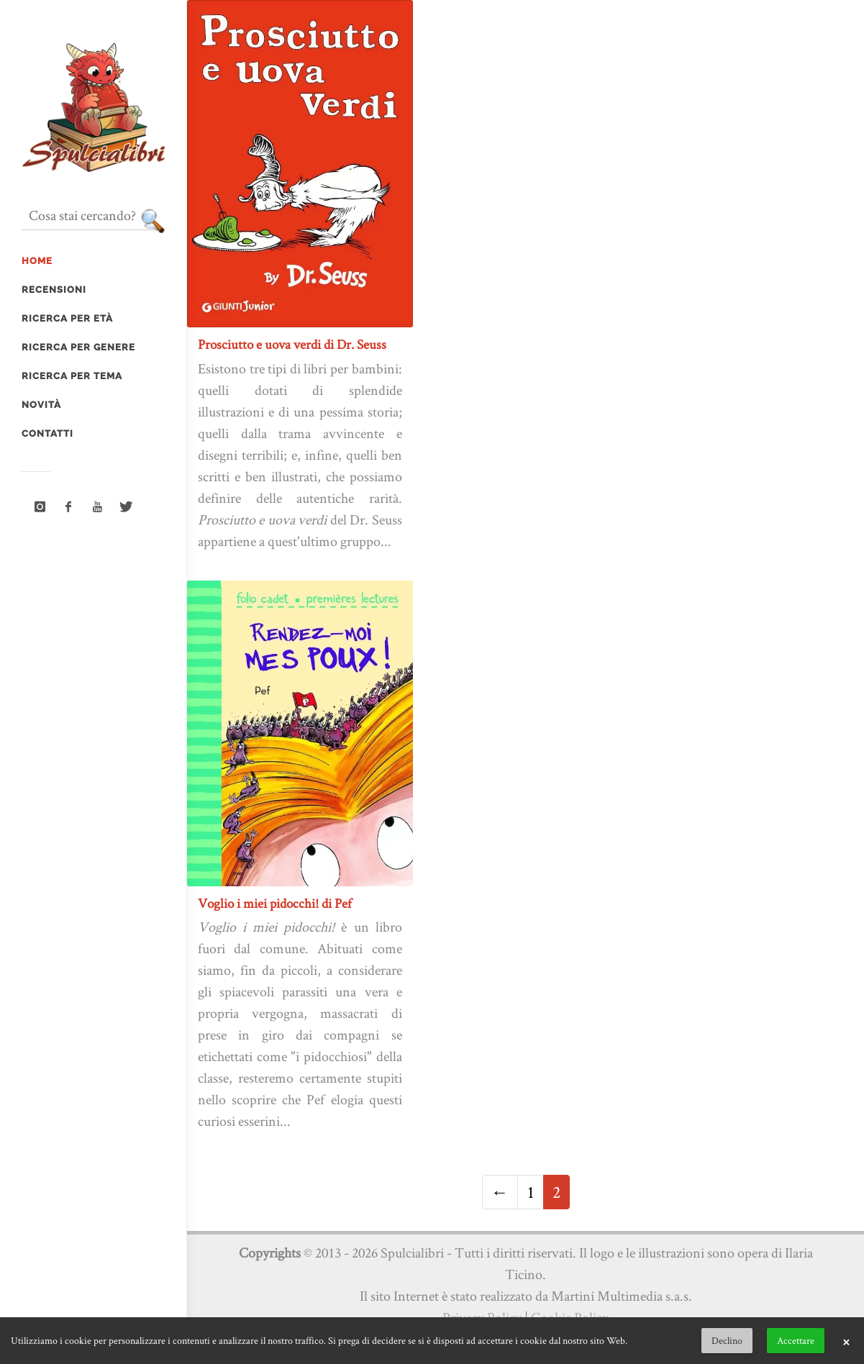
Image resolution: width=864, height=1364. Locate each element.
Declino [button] (726, 1340)
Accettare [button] (795, 1340)
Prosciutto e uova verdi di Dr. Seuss (292, 344)
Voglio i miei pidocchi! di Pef (275, 903)
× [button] (846, 1341)
